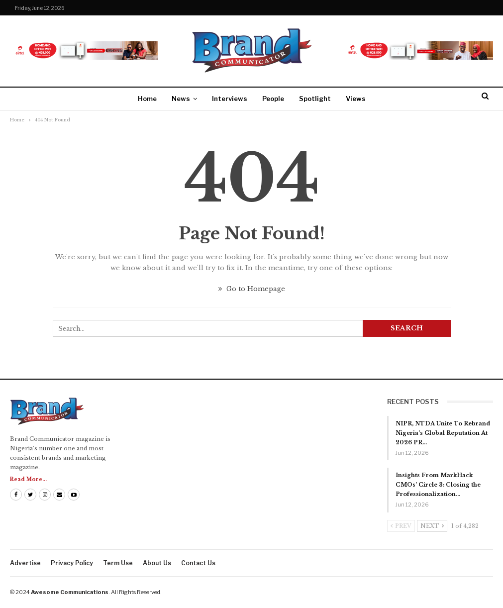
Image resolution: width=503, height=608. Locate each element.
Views (356, 98)
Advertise (25, 563)
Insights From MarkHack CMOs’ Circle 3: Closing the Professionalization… (438, 485)
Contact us (198, 563)
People (273, 98)
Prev (401, 525)
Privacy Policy (72, 563)
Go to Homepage (251, 289)
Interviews (229, 98)
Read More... (28, 479)
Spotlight (315, 98)
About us (157, 563)
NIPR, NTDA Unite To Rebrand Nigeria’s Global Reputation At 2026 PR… (443, 433)
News (181, 98)
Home (147, 98)
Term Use (118, 563)
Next (432, 525)
